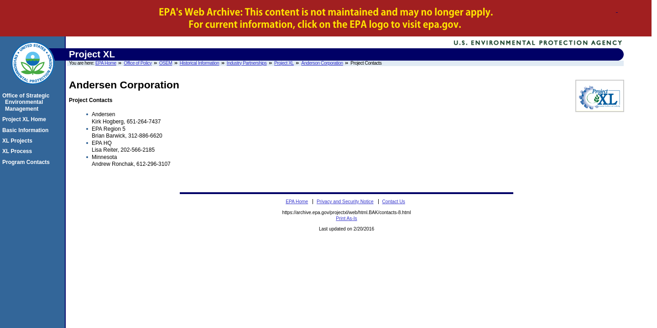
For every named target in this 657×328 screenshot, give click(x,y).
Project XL (284, 63)
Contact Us (393, 201)
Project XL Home (25, 119)
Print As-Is (346, 218)
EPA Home (105, 63)
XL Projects (18, 141)
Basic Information (26, 130)
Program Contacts (27, 162)
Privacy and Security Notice (345, 201)
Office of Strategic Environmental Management (27, 102)
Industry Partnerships (247, 63)
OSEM (165, 63)
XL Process (18, 151)
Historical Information (199, 63)
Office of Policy (137, 63)
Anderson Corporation (322, 63)
